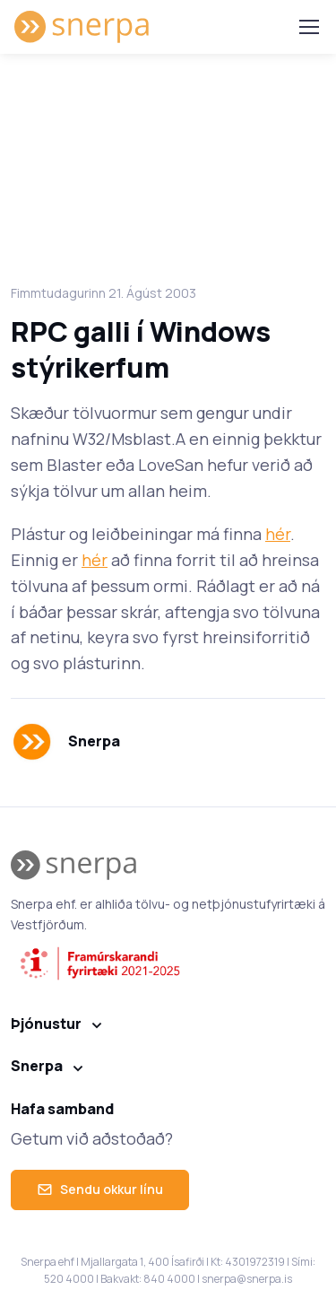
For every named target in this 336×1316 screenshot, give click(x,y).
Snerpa (37, 1066)
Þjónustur (46, 1023)
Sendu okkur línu (100, 1189)
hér (277, 534)
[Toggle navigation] (308, 27)
